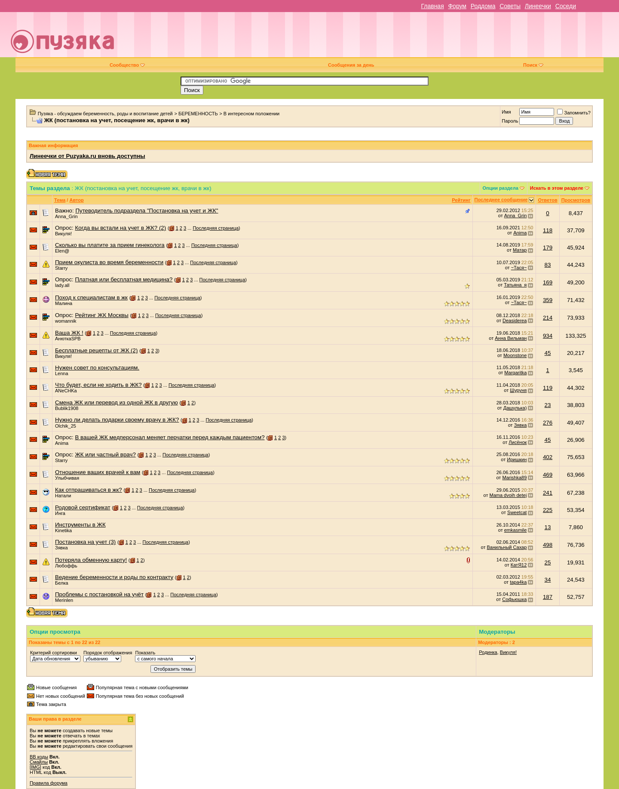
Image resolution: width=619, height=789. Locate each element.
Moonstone (515, 355)
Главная (432, 6)
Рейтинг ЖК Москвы (101, 315)
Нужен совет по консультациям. (97, 367)
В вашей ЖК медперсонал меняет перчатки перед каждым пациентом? (169, 437)
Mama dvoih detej (508, 495)
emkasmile (515, 530)
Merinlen (64, 600)
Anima (520, 232)
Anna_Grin (66, 216)
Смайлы (39, 761)
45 (548, 353)
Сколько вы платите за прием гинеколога (110, 245)
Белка (61, 583)
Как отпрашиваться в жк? (88, 490)
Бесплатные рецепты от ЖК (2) (96, 350)
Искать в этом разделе (556, 188)
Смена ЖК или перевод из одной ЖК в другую (116, 402)
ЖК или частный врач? (105, 454)
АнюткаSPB (68, 338)
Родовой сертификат (82, 507)
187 (547, 597)
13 (548, 527)
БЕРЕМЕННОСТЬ (198, 113)
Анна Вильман (511, 338)
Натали (63, 495)
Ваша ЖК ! (69, 333)
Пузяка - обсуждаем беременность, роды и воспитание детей (105, 113)
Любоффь (66, 565)
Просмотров (575, 200)
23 (548, 405)
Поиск (533, 65)
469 (547, 475)
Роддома (483, 6)
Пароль (510, 120)
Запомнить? (574, 112)
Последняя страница (216, 228)
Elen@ (62, 250)
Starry (61, 268)
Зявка (520, 425)
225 (547, 510)
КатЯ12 (519, 564)
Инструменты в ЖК (80, 524)
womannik (66, 321)
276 (547, 422)
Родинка (488, 652)
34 (548, 579)
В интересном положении (251, 113)
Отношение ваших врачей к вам (97, 472)
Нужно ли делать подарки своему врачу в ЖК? (117, 419)
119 (547, 388)
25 (548, 562)
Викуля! (63, 233)
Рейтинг (461, 200)
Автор (76, 200)
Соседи (565, 6)
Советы (510, 6)
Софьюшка (514, 599)
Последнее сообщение (501, 199)
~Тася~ (519, 267)
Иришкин (517, 459)
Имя (506, 111)
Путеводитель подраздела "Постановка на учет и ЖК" (146, 210)
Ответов (547, 200)
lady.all (62, 285)
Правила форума (48, 783)
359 (547, 300)
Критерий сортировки (53, 652)
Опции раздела (500, 188)
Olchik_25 (65, 425)
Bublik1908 (66, 408)
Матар (520, 250)
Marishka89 (514, 477)
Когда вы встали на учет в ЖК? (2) (120, 228)
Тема (59, 200)
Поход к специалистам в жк (91, 297)
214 (547, 317)
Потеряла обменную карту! (91, 560)
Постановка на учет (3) (85, 542)
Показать (145, 652)
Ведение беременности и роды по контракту (114, 577)
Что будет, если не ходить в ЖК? (98, 385)
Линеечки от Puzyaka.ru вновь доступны (87, 156)
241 (547, 493)
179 (547, 247)
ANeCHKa (66, 390)
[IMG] (35, 767)
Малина (63, 303)
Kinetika (63, 530)
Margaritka (515, 372)
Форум (457, 6)
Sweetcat (517, 512)
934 (547, 336)
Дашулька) (515, 407)
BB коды (39, 756)
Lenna (61, 373)
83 (548, 265)
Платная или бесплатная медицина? (123, 279)
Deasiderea (515, 320)
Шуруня (518, 390)
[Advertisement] (370, 37)
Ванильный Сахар (507, 547)
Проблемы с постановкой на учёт (99, 594)
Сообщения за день (351, 65)
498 (547, 545)
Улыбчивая (67, 478)
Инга (60, 513)
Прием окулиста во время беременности (109, 262)
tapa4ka (518, 582)
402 (547, 457)
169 (547, 282)
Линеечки (538, 6)
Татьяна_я (515, 284)
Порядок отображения (107, 652)
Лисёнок (518, 442)
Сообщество (127, 65)
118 (547, 230)
